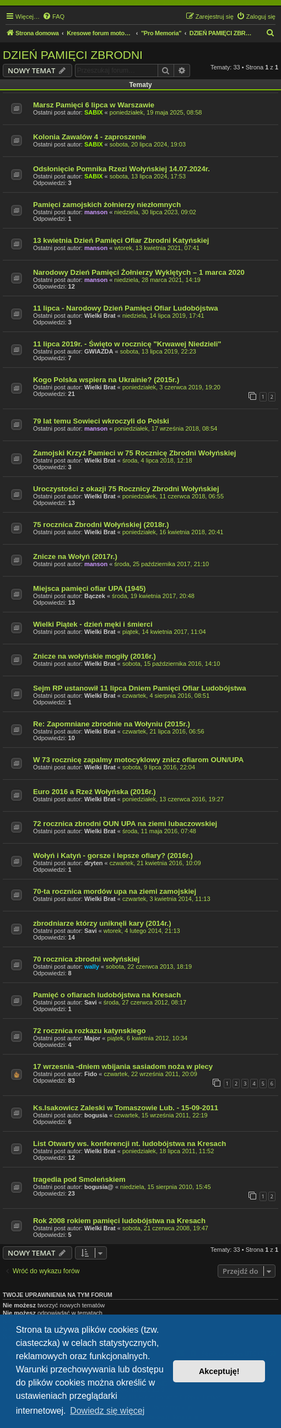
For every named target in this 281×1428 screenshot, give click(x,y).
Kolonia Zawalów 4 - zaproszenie (89, 137)
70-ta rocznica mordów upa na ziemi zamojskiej (114, 891)
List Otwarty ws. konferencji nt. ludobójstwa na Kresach (129, 1143)
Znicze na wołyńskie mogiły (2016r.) (94, 656)
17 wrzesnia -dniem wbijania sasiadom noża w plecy (123, 1066)
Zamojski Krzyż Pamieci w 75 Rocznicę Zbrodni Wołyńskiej (134, 453)
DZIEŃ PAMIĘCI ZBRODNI (73, 54)
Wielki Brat (100, 315)
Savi (90, 930)
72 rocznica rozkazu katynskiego (89, 1031)
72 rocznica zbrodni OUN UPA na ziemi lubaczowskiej (125, 823)
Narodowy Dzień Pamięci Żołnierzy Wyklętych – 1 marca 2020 (139, 272)
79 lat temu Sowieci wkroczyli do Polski (101, 421)
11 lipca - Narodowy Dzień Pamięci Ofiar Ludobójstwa (125, 308)
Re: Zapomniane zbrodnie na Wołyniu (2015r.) (111, 724)
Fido (90, 1074)
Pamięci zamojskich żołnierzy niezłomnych (107, 204)
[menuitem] (53, 16)
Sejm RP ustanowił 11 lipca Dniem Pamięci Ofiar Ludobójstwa (139, 688)
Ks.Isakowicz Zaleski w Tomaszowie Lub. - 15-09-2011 (125, 1108)
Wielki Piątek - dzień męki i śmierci (93, 624)
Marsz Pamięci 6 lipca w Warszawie (93, 105)
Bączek (94, 596)
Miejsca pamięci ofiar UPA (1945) (89, 588)
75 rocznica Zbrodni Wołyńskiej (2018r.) (101, 524)
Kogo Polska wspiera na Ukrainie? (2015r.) (106, 380)
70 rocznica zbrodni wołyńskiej (86, 959)
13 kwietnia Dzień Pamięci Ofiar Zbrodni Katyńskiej (121, 240)
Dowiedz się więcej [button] (107, 1410)
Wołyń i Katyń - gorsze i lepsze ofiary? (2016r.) (113, 855)
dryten (93, 863)
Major (92, 1038)
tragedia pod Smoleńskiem (79, 1179)
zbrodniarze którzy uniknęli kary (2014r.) (102, 923)
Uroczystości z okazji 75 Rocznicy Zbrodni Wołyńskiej (126, 489)
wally (91, 966)
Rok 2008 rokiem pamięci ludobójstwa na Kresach (119, 1221)
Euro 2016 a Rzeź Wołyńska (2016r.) (94, 792)
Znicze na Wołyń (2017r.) (75, 556)
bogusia (95, 1115)
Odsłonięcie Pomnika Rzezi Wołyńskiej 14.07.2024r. (121, 169)
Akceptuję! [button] (219, 1371)
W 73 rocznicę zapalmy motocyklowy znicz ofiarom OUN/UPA (138, 760)
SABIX (93, 112)
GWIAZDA (99, 351)
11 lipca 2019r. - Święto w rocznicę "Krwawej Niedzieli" (127, 344)
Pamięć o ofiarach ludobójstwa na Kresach (107, 995)
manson (95, 212)
